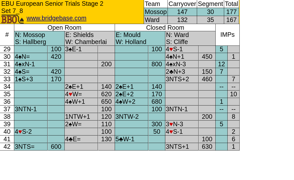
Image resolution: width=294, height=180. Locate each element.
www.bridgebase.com (56, 18)
